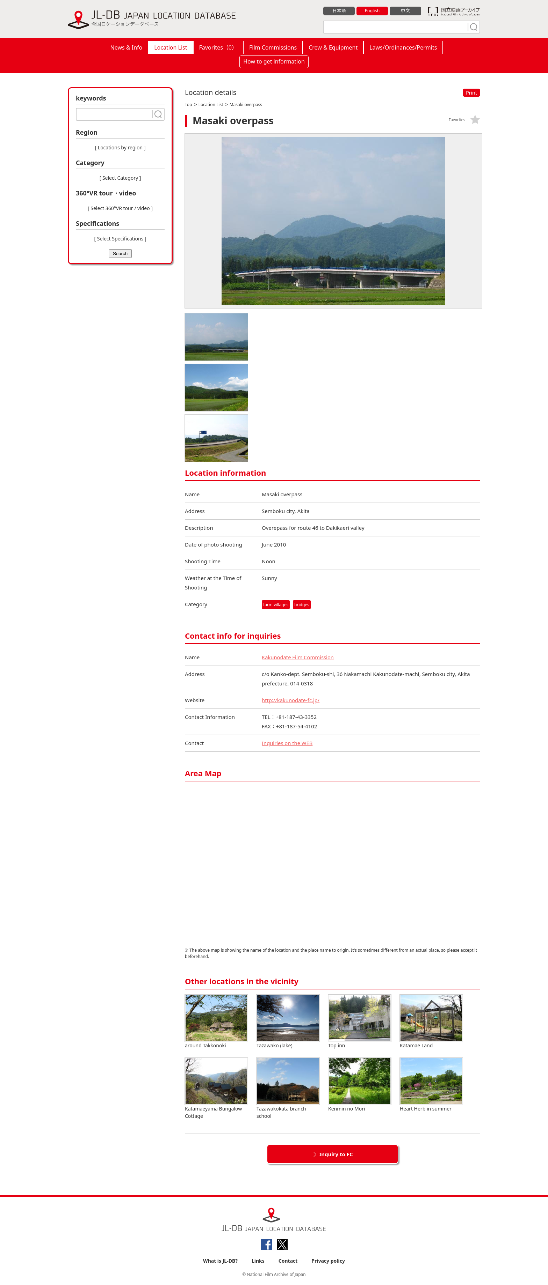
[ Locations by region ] (120, 147)
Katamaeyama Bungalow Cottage (216, 1088)
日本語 (339, 11)
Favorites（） (218, 47)
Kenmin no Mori (359, 1085)
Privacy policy (328, 1261)
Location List (170, 47)
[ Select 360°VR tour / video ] (120, 208)
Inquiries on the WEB (287, 743)
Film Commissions (273, 47)
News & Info (126, 47)
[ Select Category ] (120, 177)
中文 (405, 11)
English (372, 11)
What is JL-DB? (220, 1261)
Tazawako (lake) (288, 1022)
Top (188, 104)
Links (258, 1261)
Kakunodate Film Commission (298, 657)
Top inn (359, 1022)
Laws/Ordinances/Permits (403, 47)
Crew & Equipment (333, 47)
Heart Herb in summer (431, 1085)
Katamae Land (431, 1022)
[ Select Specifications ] (120, 238)
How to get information (274, 61)
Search (120, 253)
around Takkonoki (216, 1022)
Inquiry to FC (336, 1154)
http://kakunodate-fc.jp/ (291, 700)
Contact (288, 1261)
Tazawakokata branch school (288, 1088)
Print (471, 92)
